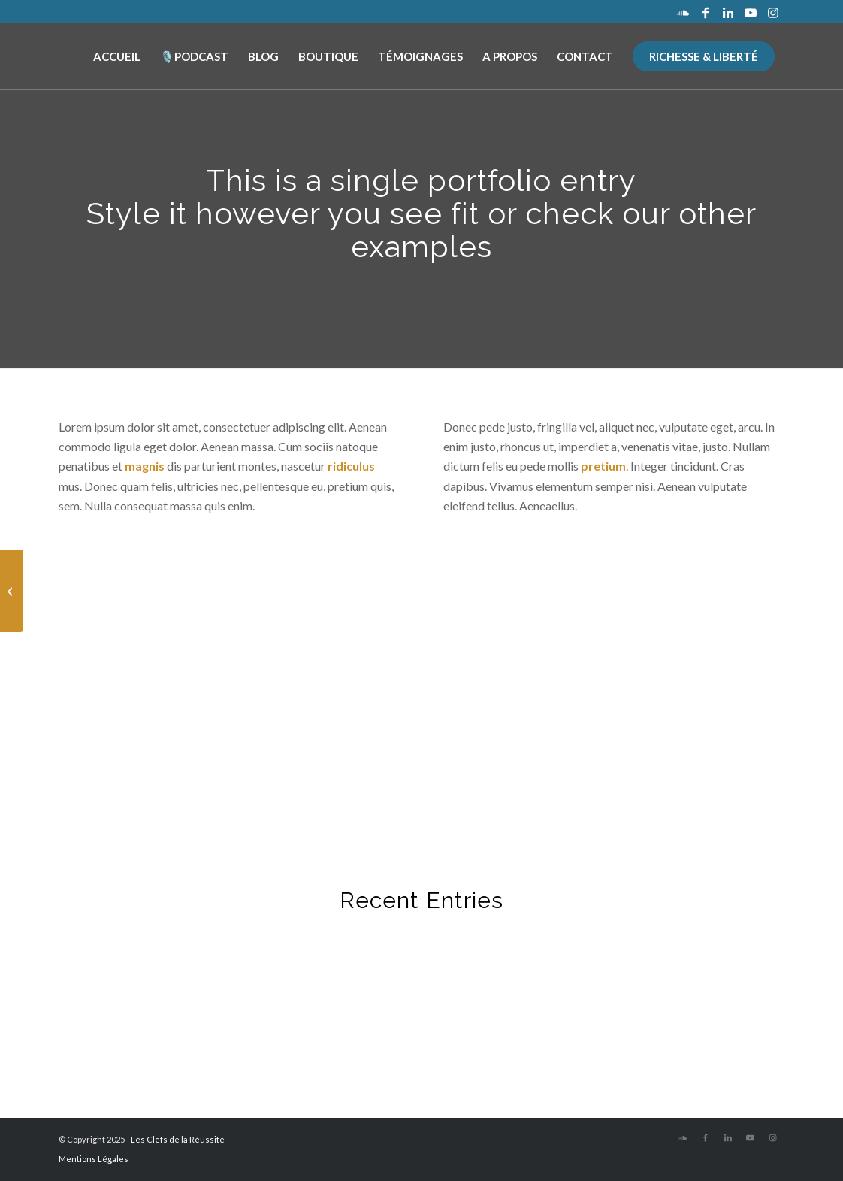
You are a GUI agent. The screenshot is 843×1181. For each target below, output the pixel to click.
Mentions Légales (93, 1159)
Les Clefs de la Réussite (178, 1139)
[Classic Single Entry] (11, 591)
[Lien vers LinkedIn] (728, 11)
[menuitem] (116, 56)
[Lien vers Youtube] (750, 11)
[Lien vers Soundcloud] (683, 11)
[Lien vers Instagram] (773, 11)
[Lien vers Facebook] (705, 11)
